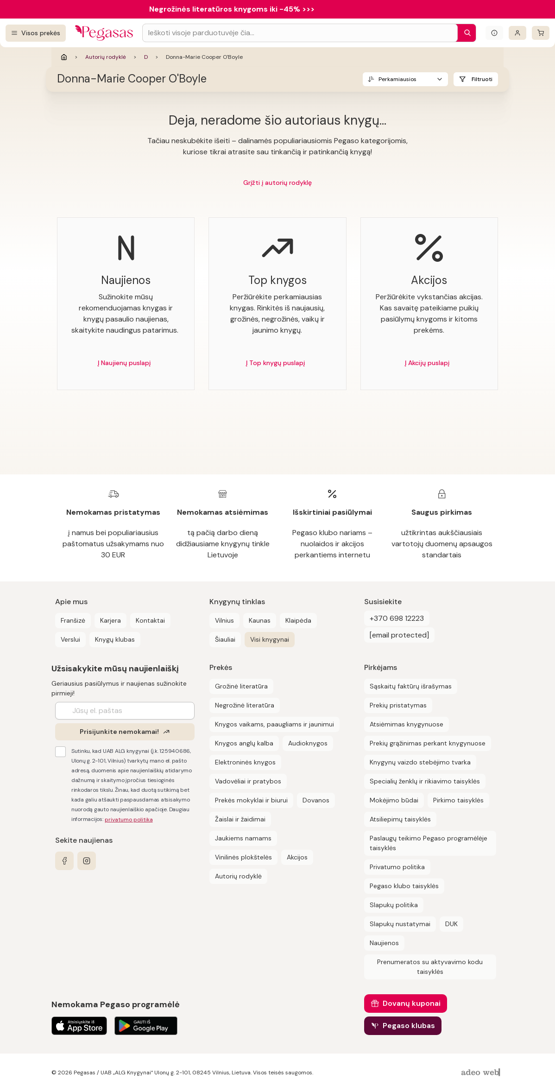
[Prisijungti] (517, 33)
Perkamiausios (397, 79)
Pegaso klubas (409, 1025)
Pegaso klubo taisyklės (404, 886)
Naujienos (384, 943)
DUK (451, 924)
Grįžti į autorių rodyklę (277, 182)
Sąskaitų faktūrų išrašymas (411, 686)
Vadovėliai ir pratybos (248, 781)
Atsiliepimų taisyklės (400, 819)
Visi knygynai (269, 639)
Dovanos (316, 800)
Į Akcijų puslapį (427, 363)
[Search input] (300, 33)
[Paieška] (465, 33)
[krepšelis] (540, 33)
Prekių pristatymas (398, 705)
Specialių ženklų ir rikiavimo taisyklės (425, 781)
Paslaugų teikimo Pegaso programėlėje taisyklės (428, 843)
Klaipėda (298, 620)
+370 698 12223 (397, 618)
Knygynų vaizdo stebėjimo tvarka (420, 762)
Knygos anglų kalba (244, 743)
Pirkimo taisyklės (458, 800)
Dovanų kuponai (412, 1003)
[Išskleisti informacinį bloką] (494, 33)
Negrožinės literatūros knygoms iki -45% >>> (232, 9)
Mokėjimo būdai (394, 800)
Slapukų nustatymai (400, 924)
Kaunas (260, 620)
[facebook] (64, 861)
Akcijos (297, 857)
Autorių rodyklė (105, 57)
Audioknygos (308, 743)
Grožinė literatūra (241, 686)
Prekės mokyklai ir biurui (251, 800)
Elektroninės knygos (245, 762)
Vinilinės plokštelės (243, 857)
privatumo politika (129, 819)
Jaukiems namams (243, 838)
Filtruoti (482, 79)
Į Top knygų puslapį (275, 363)
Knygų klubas (115, 639)
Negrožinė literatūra (244, 705)
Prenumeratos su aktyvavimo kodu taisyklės (430, 967)
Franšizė (73, 620)
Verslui (70, 639)
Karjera (110, 620)
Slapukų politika (394, 905)
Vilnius (224, 620)
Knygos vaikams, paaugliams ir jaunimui (274, 724)
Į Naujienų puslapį (124, 363)
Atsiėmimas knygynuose (406, 724)
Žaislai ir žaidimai (240, 819)
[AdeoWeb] (482, 1072)
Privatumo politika (397, 867)
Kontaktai (150, 620)
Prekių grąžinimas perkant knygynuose (428, 743)
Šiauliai (225, 639)
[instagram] (86, 861)
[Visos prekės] (36, 33)
